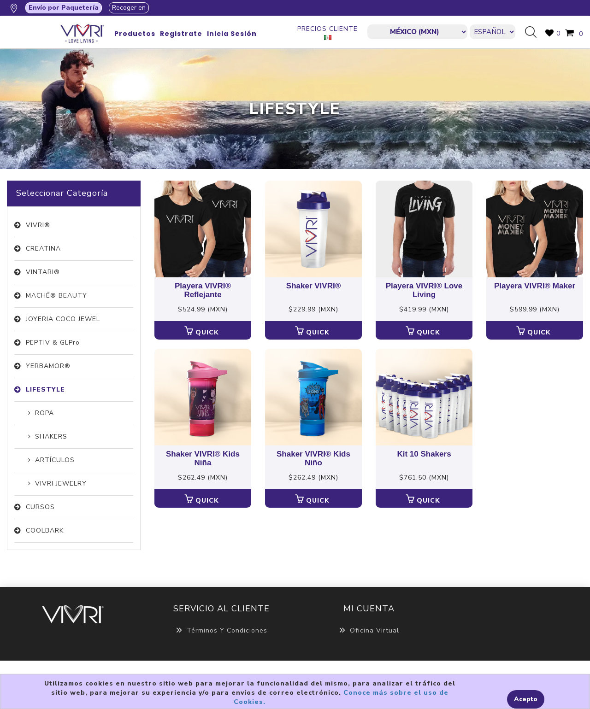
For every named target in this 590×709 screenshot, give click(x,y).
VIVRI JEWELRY (61, 483)
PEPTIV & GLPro (53, 342)
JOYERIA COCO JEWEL (63, 319)
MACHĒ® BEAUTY (56, 295)
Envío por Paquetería (64, 7)
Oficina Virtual (369, 630)
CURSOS (40, 507)
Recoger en (129, 7)
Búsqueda (534, 33)
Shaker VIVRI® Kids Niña (203, 458)
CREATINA (43, 248)
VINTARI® (43, 272)
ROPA (44, 413)
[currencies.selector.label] (417, 31)
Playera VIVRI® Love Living (424, 290)
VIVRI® (38, 225)
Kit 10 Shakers (424, 454)
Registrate (181, 33)
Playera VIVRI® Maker (534, 286)
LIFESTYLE (45, 389)
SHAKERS (51, 436)
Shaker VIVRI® (313, 286)
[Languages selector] (492, 31)
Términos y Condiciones (221, 630)
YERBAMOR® (48, 366)
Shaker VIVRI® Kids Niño (313, 458)
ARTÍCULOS (55, 460)
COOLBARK (45, 530)
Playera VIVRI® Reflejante (203, 290)
